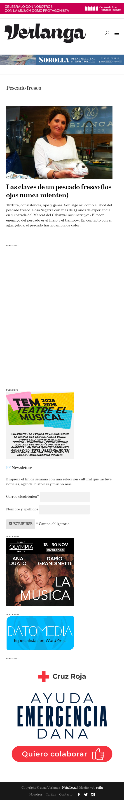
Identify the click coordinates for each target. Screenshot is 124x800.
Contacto (66, 794)
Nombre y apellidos (22, 509)
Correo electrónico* (23, 497)
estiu (99, 787)
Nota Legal (69, 787)
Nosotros (35, 794)
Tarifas (51, 794)
